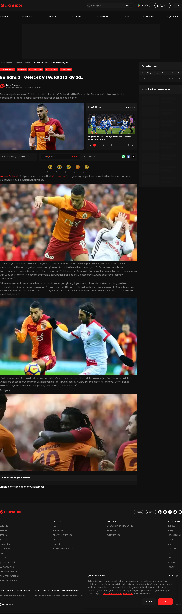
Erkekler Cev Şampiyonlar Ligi (120, 527)
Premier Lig (5, 550)
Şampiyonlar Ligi (7, 563)
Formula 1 (76, 17)
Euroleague (58, 532)
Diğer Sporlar (174, 17)
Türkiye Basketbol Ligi (63, 550)
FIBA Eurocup (59, 541)
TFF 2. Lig (4, 536)
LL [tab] (168, 74)
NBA (54, 527)
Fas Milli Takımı (66, 71)
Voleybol (52, 17)
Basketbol (28, 17)
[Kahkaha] (59, 170)
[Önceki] (90, 146)
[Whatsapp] (123, 158)
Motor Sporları (175, 536)
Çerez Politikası (6, 591)
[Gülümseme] (50, 170)
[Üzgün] (68, 170)
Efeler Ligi (111, 532)
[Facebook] (128, 158)
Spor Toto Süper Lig (7, 71)
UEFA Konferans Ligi (8, 573)
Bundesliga (5, 545)
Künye (36, 591)
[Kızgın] (77, 170)
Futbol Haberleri (23, 64)
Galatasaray (22, 71)
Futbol (4, 17)
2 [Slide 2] (103, 146)
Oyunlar (126, 17)
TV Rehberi (148, 17)
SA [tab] (173, 74)
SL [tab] (142, 74)
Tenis (170, 554)
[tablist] (160, 74)
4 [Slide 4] (119, 146)
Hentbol (171, 527)
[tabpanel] (160, 79)
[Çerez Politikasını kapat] (171, 575)
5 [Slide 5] (128, 146)
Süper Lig (4, 527)
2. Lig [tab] (156, 74)
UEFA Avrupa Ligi (7, 568)
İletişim (46, 591)
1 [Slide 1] (94, 146)
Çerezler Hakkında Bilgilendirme (117, 593)
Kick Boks (172, 550)
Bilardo (171, 563)
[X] (133, 158)
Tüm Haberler (101, 17)
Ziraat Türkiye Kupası (9, 577)
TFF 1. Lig (3, 532)
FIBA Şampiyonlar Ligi (62, 536)
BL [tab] (179, 74)
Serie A (3, 559)
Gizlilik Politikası (23, 591)
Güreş (170, 532)
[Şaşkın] (86, 170)
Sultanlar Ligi (113, 536)
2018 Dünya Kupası (35, 71)
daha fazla (130, 108)
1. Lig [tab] (149, 74)
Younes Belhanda (51, 71)
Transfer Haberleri (8, 582)
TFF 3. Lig (4, 541)
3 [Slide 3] (111, 146)
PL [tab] (163, 74)
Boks (170, 545)
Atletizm (171, 541)
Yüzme (170, 559)
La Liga (3, 554)
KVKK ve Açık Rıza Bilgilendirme (65, 591)
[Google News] (60, 158)
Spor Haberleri (6, 64)
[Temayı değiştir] (177, 6)
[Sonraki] (132, 146)
